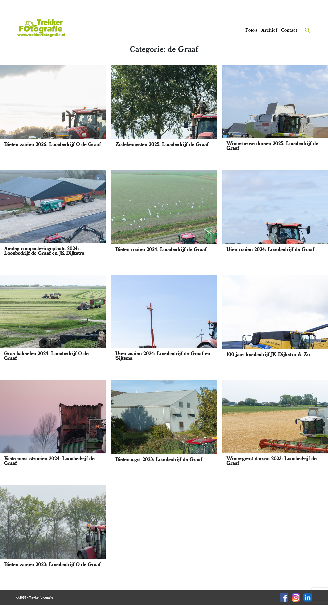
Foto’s (251, 30)
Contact (289, 30)
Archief (269, 30)
